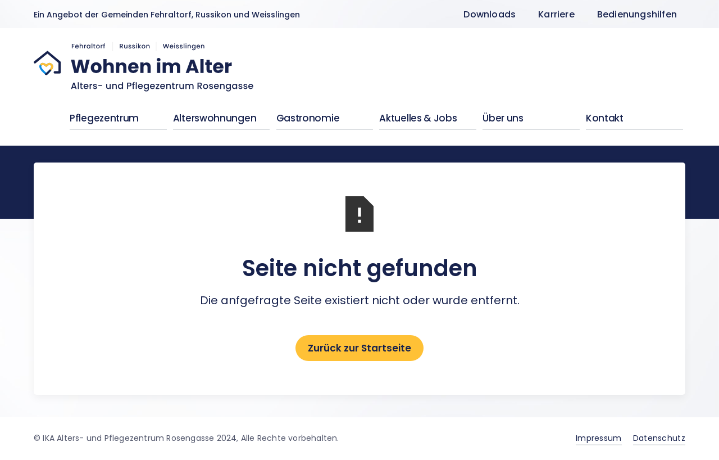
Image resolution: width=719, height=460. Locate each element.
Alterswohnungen (215, 118)
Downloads (489, 14)
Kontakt (605, 118)
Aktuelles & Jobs (418, 118)
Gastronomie (308, 118)
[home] (144, 67)
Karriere (556, 14)
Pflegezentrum (104, 118)
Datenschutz (659, 438)
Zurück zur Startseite (359, 348)
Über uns (503, 118)
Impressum (599, 438)
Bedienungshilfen (637, 14)
